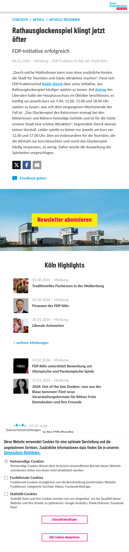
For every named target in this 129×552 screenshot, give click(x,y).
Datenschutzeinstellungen (23, 432)
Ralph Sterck (52, 83)
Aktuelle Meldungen (64, 20)
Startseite (20, 20)
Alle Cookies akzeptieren (64, 539)
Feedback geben (33, 178)
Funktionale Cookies (26, 479)
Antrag (100, 89)
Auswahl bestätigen (64, 521)
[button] (16, 165)
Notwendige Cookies (27, 463)
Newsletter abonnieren (64, 220)
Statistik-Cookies (23, 495)
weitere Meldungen (32, 342)
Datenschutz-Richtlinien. (22, 454)
